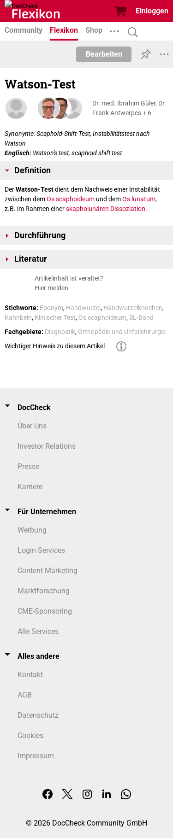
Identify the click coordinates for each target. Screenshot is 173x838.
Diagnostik (60, 331)
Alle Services (38, 631)
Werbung (32, 530)
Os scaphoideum (71, 199)
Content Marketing (48, 570)
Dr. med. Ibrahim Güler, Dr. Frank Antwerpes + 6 (129, 108)
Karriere (30, 486)
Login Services (41, 550)
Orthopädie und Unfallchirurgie (122, 331)
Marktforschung (44, 590)
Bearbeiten (104, 54)
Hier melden (51, 288)
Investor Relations (47, 446)
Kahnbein (18, 317)
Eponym (51, 307)
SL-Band (141, 317)
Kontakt (30, 674)
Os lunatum (138, 199)
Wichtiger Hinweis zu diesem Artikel (55, 346)
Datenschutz (38, 715)
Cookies (30, 735)
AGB (25, 695)
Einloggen (152, 10)
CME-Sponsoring (45, 611)
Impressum (36, 755)
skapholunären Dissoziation (105, 208)
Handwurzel (83, 307)
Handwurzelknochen (132, 307)
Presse (28, 466)
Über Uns (32, 426)
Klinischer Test (55, 317)
